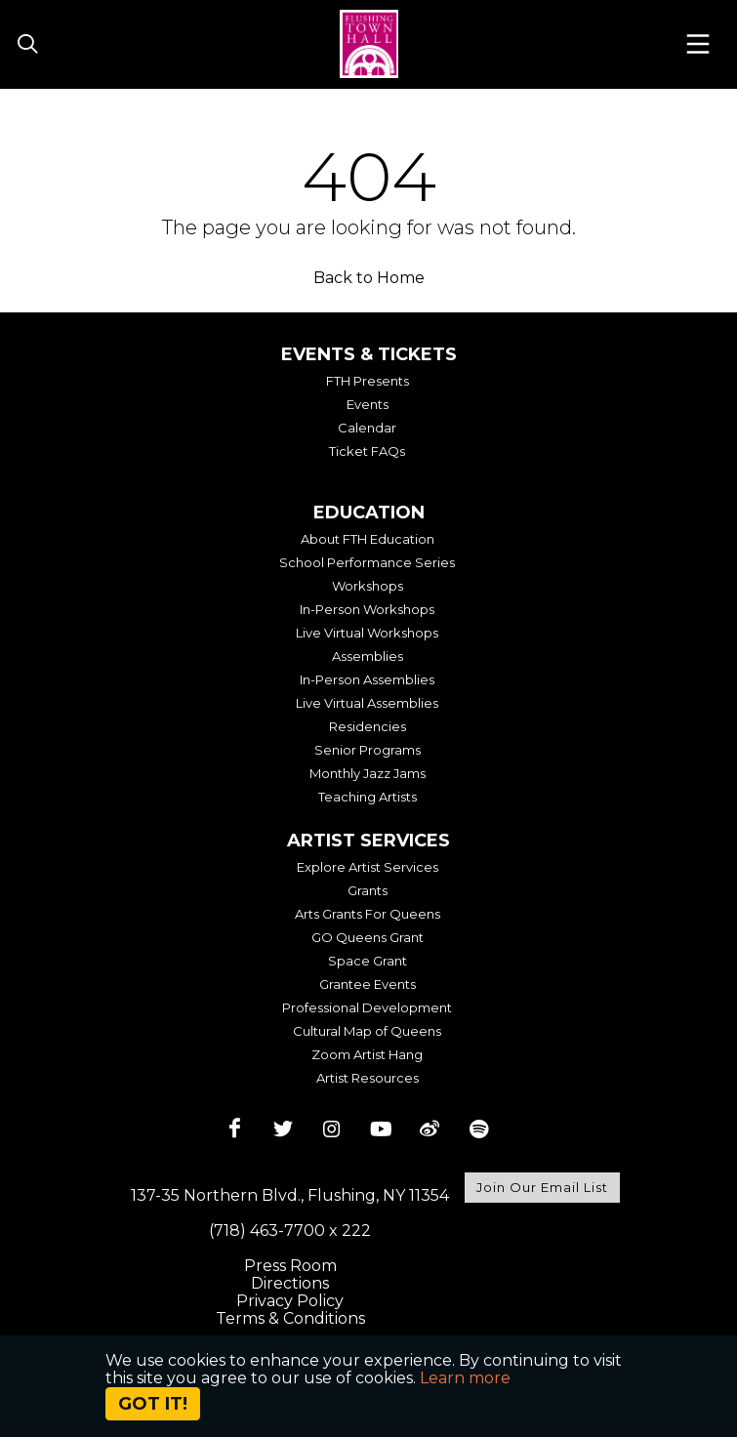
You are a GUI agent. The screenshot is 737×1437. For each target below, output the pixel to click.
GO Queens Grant (367, 937)
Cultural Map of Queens (367, 1031)
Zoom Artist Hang (367, 1054)
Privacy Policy (290, 1301)
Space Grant (367, 960)
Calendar (367, 427)
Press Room (290, 1265)
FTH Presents (367, 381)
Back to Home (369, 277)
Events (368, 404)
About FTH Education (367, 539)
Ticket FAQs (367, 451)
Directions (290, 1283)
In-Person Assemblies (367, 679)
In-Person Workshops (367, 609)
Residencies (367, 726)
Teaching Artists (367, 796)
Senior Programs (367, 750)
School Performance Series (367, 562)
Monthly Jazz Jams (367, 773)
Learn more (465, 1378)
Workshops (367, 586)
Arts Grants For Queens (367, 914)
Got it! (152, 1404)
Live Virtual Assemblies (367, 703)
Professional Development (367, 1007)
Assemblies (367, 656)
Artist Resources (367, 1078)
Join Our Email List (542, 1187)
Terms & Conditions (290, 1318)
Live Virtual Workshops (367, 632)
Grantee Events (367, 984)
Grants (368, 890)
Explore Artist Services (367, 867)
